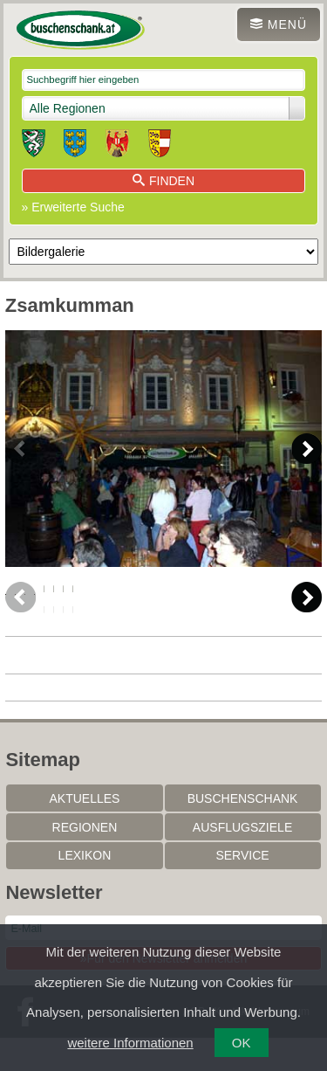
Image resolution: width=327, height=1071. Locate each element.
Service (242, 888)
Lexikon (85, 888)
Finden (163, 181)
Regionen (85, 860)
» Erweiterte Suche (73, 207)
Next (306, 448)
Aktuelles (84, 832)
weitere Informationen (130, 1042)
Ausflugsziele (242, 860)
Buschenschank (242, 832)
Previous (20, 448)
